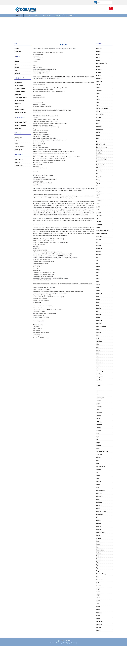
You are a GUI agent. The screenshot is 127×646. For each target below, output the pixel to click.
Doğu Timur (99, 153)
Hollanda (98, 251)
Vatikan (98, 610)
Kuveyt (97, 335)
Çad (97, 141)
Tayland (98, 562)
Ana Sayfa (18, 16)
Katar (97, 305)
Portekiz (98, 478)
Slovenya (98, 529)
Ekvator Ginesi (100, 165)
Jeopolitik (16, 106)
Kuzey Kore (99, 341)
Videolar (16, 141)
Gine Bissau (99, 215)
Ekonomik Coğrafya (19, 88)
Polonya (98, 475)
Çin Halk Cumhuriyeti (101, 147)
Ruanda (98, 484)
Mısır (97, 410)
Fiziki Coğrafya (18, 82)
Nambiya (98, 430)
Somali (98, 535)
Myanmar (98, 427)
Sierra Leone (99, 514)
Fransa (98, 204)
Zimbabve (98, 630)
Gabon (98, 207)
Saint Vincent (99, 496)
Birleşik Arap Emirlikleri (102, 108)
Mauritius (98, 401)
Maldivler (98, 386)
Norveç (98, 448)
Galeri (37, 16)
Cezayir (98, 135)
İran (97, 263)
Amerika (98, 54)
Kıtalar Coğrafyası (19, 100)
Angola (98, 60)
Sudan (97, 541)
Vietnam (98, 615)
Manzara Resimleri (19, 147)
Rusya (97, 487)
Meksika (98, 404)
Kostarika (98, 332)
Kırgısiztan (98, 314)
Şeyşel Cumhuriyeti (101, 511)
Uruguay (98, 601)
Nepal (97, 436)
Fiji (96, 189)
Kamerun (98, 296)
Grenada (98, 221)
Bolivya (98, 111)
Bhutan (98, 105)
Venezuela (98, 612)
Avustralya (98, 72)
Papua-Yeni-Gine (100, 466)
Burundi (98, 132)
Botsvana (98, 117)
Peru (97, 472)
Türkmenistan (99, 580)
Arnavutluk (98, 69)
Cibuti (97, 138)
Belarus (98, 93)
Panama (98, 463)
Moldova (98, 415)
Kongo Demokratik (101, 326)
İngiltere (98, 257)
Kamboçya (99, 293)
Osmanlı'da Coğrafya (20, 112)
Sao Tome (98, 505)
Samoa (98, 499)
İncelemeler (47, 16)
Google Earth (17, 128)
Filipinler (98, 195)
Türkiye (98, 589)
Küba (97, 344)
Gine (97, 218)
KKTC (97, 338)
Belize (97, 96)
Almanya (98, 51)
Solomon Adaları (100, 532)
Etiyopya (98, 183)
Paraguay (98, 469)
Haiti (97, 242)
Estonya (98, 180)
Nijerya (98, 442)
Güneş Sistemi (18, 162)
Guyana (98, 227)
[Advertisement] (63, 29)
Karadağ (98, 302)
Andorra (98, 57)
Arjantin (98, 66)
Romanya (98, 481)
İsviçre (97, 278)
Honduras (98, 254)
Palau (97, 460)
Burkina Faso (99, 129)
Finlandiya (98, 201)
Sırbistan (98, 523)
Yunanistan (99, 624)
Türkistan (98, 586)
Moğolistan (99, 413)
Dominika (98, 156)
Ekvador (98, 162)
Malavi (97, 383)
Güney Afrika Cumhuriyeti (102, 230)
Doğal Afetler (17, 103)
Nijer (97, 439)
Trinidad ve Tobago (101, 574)
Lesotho (98, 350)
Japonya (98, 290)
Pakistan (98, 457)
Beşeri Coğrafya (18, 85)
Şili (96, 517)
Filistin (97, 198)
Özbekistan (99, 454)
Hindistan (98, 245)
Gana (97, 210)
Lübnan (98, 368)
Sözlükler (58, 16)
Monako (98, 418)
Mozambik (99, 424)
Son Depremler (18, 165)
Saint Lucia (99, 493)
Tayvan (98, 565)
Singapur (98, 520)
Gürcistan (98, 239)
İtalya (97, 281)
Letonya (98, 353)
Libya (97, 359)
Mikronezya (99, 407)
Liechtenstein (99, 362)
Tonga (97, 571)
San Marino (99, 502)
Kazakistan (99, 308)
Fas (97, 186)
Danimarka (99, 150)
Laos (97, 347)
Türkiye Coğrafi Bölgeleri (20, 97)
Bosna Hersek (99, 114)
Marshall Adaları (100, 398)
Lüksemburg (99, 371)
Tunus (97, 577)
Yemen (98, 618)
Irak (97, 260)
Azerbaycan (99, 78)
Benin (97, 102)
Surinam (98, 544)
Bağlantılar (17, 73)
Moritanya (98, 421)
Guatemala (99, 224)
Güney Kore (99, 236)
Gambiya (98, 213)
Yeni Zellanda (99, 621)
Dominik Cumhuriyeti (101, 159)
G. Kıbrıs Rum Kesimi (101, 233)
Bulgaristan (99, 126)
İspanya (98, 269)
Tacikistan (98, 556)
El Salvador (99, 168)
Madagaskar (99, 377)
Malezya (98, 389)
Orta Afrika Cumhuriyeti (102, 451)
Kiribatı (98, 317)
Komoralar (99, 323)
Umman (98, 598)
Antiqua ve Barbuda (101, 63)
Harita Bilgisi (17, 94)
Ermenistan (99, 177)
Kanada (98, 299)
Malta (97, 395)
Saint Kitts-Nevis (100, 490)
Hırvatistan (99, 248)
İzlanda (98, 284)
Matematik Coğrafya (19, 91)
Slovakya (98, 526)
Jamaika (98, 287)
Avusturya (98, 75)
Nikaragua (98, 445)
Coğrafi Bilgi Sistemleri (20, 122)
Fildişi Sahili (99, 192)
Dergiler (16, 70)
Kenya (97, 311)
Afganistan (98, 48)
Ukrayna (98, 595)
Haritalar (28, 16)
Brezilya (98, 120)
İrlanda (98, 266)
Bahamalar (99, 81)
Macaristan (99, 374)
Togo (97, 568)
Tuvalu (97, 583)
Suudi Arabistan (100, 550)
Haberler (16, 48)
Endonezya (99, 171)
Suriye (97, 547)
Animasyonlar (18, 138)
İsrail (97, 272)
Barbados (98, 87)
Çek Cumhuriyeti (100, 144)
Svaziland (98, 553)
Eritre (97, 174)
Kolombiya (99, 320)
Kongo (97, 329)
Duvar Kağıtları (18, 149)
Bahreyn (98, 84)
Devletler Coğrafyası (19, 109)
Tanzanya (98, 559)
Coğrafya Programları (20, 125)
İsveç (97, 275)
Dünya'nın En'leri (18, 159)
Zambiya (98, 627)
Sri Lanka (98, 538)
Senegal (98, 508)
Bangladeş (99, 90)
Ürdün (97, 604)
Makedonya (99, 380)
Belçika (98, 99)
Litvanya (98, 365)
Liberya (98, 356)
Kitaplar (16, 64)
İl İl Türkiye (69, 16)
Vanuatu (98, 607)
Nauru (97, 433)
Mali (97, 392)
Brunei (97, 123)
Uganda (98, 592)
